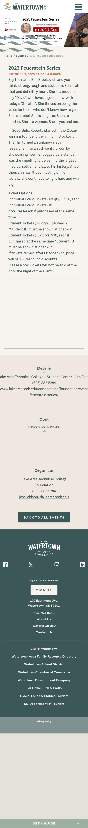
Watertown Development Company (44, 680)
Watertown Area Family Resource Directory (44, 656)
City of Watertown (44, 648)
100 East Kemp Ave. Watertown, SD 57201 (44, 603)
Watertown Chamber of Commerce (44, 672)
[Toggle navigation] (78, 6)
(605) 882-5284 (44, 491)
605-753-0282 (44, 613)
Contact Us (44, 632)
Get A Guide (44, 823)
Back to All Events (44, 517)
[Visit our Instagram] (57, 564)
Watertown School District (44, 664)
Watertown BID (44, 625)
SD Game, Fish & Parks (44, 688)
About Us (44, 619)
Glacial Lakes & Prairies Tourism (44, 696)
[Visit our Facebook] (5, 564)
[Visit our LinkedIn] (82, 564)
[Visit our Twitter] (31, 564)
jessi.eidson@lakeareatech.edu (44, 497)
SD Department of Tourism (44, 703)
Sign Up (44, 590)
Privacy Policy (44, 721)
